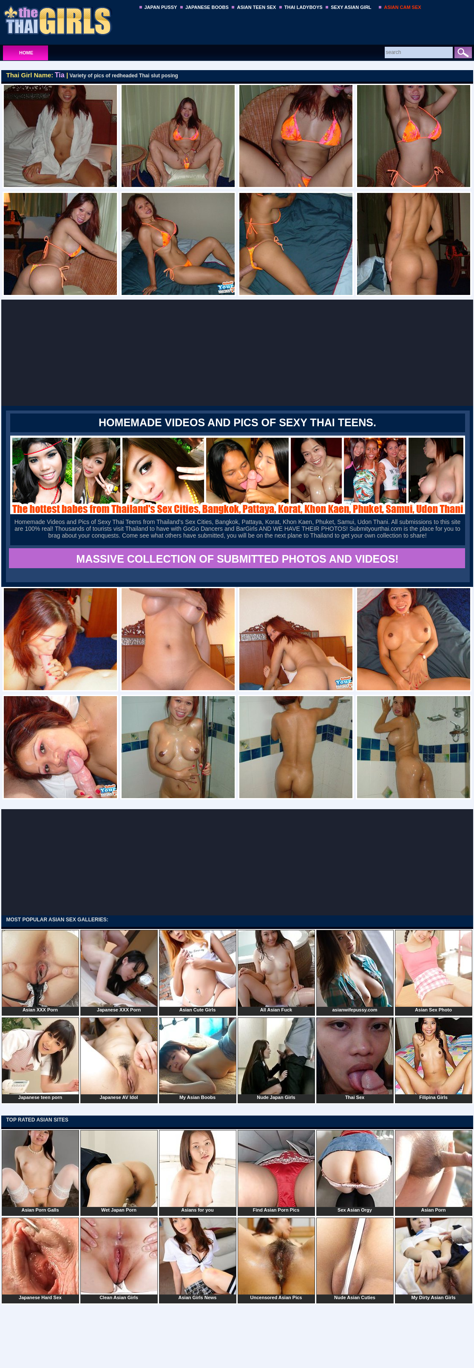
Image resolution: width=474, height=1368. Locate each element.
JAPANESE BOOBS (207, 7)
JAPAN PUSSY (161, 7)
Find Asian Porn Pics (276, 1171)
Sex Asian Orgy (355, 1171)
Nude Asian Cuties (355, 1259)
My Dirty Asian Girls (433, 1259)
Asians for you (197, 1171)
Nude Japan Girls (276, 1058)
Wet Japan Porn (119, 1171)
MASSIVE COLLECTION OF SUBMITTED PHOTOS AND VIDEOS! (237, 559)
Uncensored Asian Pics (276, 1259)
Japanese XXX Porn (119, 971)
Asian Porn (433, 1171)
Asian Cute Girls (197, 971)
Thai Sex (355, 1058)
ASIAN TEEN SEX (256, 7)
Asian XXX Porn (40, 971)
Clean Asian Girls (119, 1259)
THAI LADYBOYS (303, 7)
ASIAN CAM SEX (402, 7)
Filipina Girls (433, 1058)
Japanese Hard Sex (40, 1259)
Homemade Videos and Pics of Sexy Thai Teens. (237, 422)
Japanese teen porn (40, 1058)
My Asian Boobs (197, 1058)
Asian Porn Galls (40, 1171)
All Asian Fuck (276, 971)
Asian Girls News (197, 1259)
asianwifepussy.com (355, 971)
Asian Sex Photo (433, 971)
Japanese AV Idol (119, 1058)
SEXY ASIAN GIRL (351, 7)
